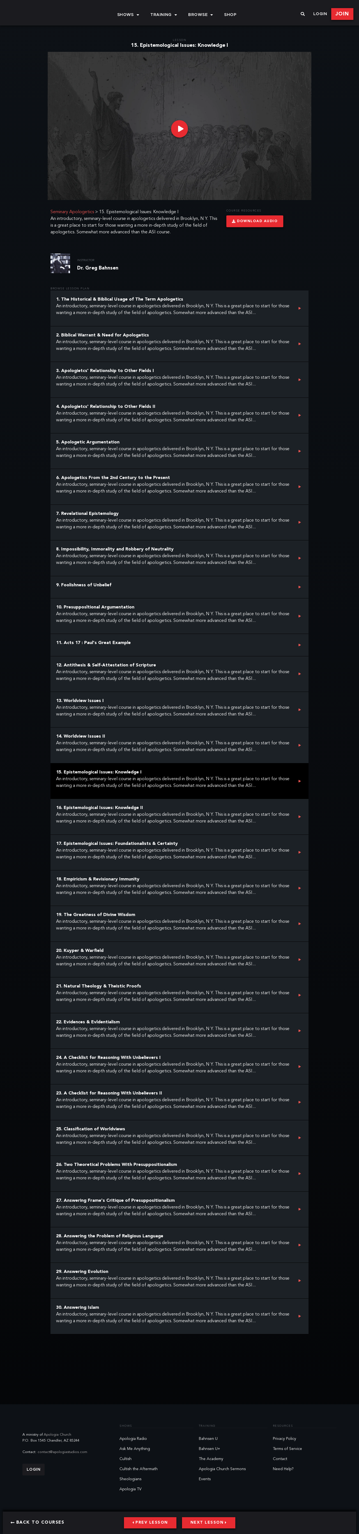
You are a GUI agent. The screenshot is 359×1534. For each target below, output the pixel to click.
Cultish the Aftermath (138, 1469)
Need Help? (283, 1469)
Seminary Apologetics (72, 212)
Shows (128, 15)
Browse (200, 15)
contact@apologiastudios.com (62, 1452)
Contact (280, 1459)
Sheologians (130, 1479)
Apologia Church (57, 1435)
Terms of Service (287, 1449)
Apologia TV (130, 1489)
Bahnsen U (208, 1439)
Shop (230, 15)
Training (163, 15)
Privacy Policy (284, 1439)
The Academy (211, 1459)
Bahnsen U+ (209, 1449)
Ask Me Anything (134, 1449)
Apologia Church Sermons (222, 1469)
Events (205, 1479)
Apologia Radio (133, 1439)
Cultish (125, 1459)
